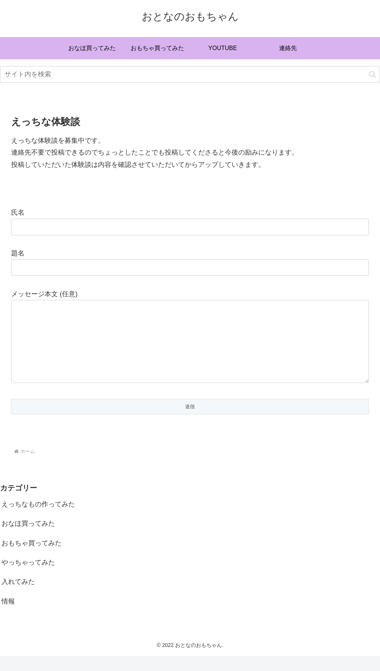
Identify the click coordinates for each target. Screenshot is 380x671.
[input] (190, 74)
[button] (372, 74)
